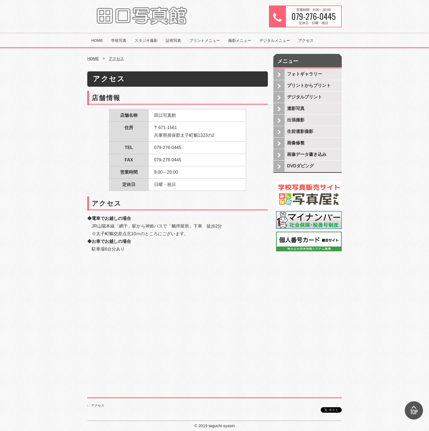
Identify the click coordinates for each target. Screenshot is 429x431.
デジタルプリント (304, 97)
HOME (97, 40)
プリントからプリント (309, 85)
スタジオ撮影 (146, 40)
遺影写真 (296, 108)
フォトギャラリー (304, 74)
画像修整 (296, 143)
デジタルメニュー (274, 40)
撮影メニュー (239, 40)
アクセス (306, 40)
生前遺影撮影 (300, 131)
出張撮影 (296, 120)
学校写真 (118, 40)
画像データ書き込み (306, 154)
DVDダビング (300, 166)
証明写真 (173, 40)
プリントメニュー (204, 40)
